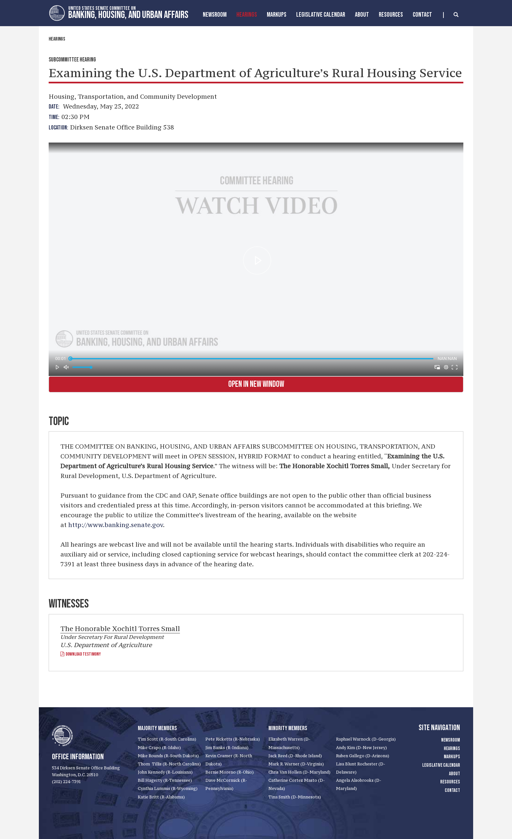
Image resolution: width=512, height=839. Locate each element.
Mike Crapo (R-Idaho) (159, 747)
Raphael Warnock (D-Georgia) (366, 739)
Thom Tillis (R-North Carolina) (169, 764)
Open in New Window (256, 384)
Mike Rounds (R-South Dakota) (168, 755)
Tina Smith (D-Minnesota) (294, 797)
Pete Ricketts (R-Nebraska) (232, 739)
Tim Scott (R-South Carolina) (167, 739)
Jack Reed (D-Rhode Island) (295, 755)
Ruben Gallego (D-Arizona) (362, 755)
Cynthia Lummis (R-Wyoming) (168, 788)
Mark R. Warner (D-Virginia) (296, 764)
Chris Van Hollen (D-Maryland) (299, 772)
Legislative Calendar (320, 15)
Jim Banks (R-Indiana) (226, 747)
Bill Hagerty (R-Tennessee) (165, 780)
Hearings (246, 15)
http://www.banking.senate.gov (115, 525)
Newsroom (215, 15)
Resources (391, 15)
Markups (452, 757)
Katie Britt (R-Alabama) (161, 797)
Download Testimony (80, 654)
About (362, 15)
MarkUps (276, 15)
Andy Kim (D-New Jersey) (361, 747)
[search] (450, 15)
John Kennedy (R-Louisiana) (165, 772)
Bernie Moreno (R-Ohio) (229, 772)
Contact (422, 15)
